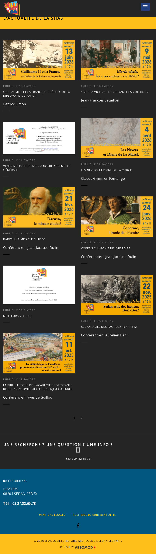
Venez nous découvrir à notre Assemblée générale (36, 168)
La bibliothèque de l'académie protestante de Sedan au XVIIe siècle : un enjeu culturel (37, 387)
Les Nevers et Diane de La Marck (106, 170)
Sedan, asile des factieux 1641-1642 (109, 327)
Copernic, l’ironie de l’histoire (105, 248)
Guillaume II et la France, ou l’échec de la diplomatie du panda (36, 93)
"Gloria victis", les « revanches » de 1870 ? (115, 92)
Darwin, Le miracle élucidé (24, 239)
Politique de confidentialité (94, 514)
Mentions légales (52, 514)
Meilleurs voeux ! (17, 316)
